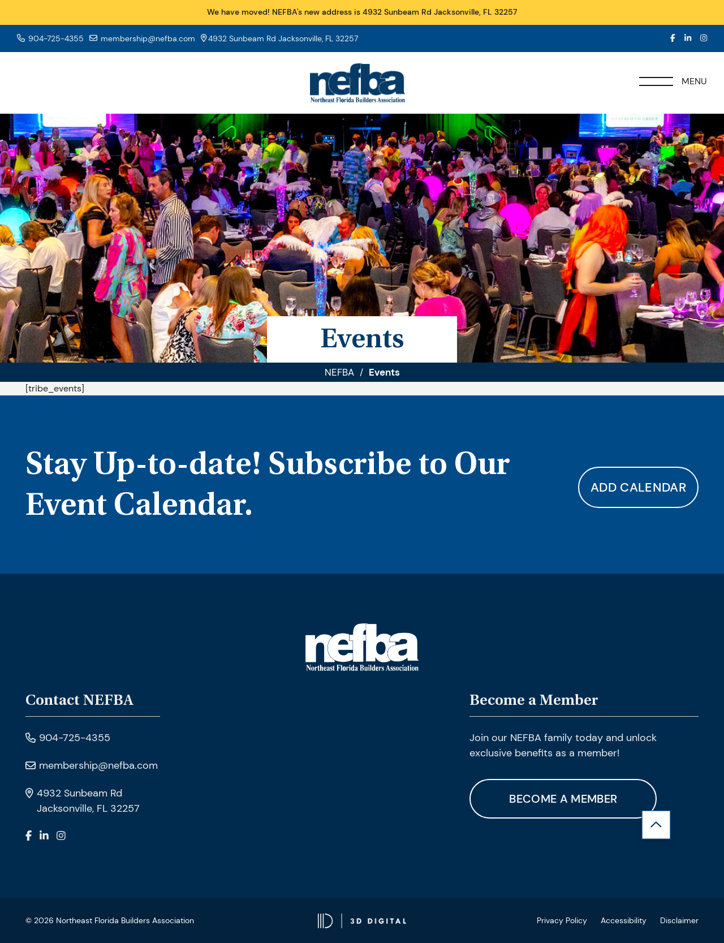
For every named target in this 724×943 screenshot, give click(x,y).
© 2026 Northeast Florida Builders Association (109, 920)
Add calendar (638, 487)
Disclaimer (679, 920)
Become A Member (563, 798)
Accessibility (624, 920)
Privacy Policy (562, 920)
